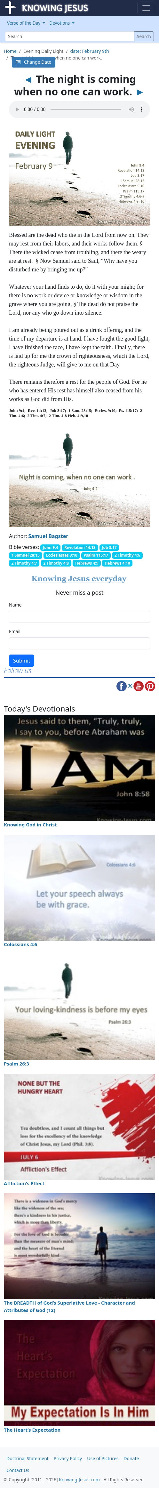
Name (15, 605)
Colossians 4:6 (20, 944)
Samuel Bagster (48, 536)
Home (10, 51)
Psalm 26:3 (16, 1063)
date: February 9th (89, 51)
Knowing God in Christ (30, 824)
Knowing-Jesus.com (79, 1479)
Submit (21, 660)
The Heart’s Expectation (32, 1430)
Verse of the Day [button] (24, 23)
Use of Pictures (102, 1458)
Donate (131, 1458)
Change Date (33, 62)
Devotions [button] (60, 23)
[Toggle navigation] (146, 8)
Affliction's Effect (24, 1183)
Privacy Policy (68, 1458)
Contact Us (17, 1470)
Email (14, 631)
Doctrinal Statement (27, 1458)
